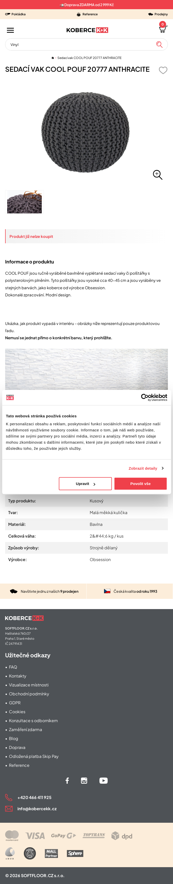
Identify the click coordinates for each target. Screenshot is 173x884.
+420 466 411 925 (34, 797)
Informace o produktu (29, 261)
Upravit (85, 483)
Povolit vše (140, 483)
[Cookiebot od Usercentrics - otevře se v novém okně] (144, 397)
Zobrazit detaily (143, 468)
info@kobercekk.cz (37, 808)
